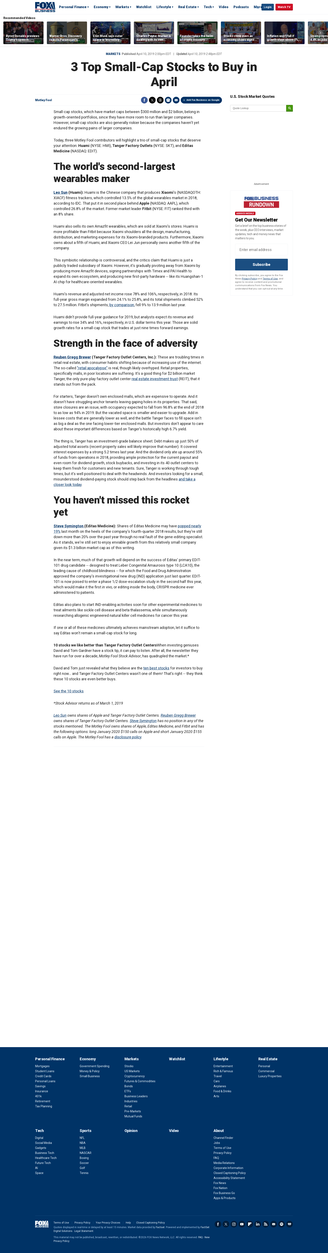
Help (128, 1222)
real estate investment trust (155, 379)
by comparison (121, 305)
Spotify (281, 1224)
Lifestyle (163, 7)
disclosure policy (127, 737)
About (219, 1130)
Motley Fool (43, 100)
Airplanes (220, 1086)
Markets (122, 7)
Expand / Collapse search (257, 7)
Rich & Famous (223, 1071)
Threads (160, 100)
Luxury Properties (270, 1076)
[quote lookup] (258, 108)
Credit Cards (43, 1076)
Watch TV (284, 7)
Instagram (234, 1224)
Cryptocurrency (134, 1076)
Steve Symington (69, 526)
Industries (130, 1101)
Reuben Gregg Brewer (72, 357)
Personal (264, 1066)
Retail (128, 1106)
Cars (217, 1081)
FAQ (216, 1158)
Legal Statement (83, 1231)
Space (39, 1173)
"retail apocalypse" (92, 368)
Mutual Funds (133, 1116)
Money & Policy (90, 1071)
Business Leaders (136, 1096)
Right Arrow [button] (320, 32)
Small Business (90, 1076)
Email (176, 100)
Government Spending (94, 1066)
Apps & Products (225, 1198)
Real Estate (187, 7)
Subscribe (261, 264)
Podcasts (241, 7)
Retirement (42, 1101)
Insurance (41, 1091)
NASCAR (85, 1153)
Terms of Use (270, 278)
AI (36, 1168)
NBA (83, 1143)
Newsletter (273, 1224)
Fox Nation (220, 1188)
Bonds (128, 1086)
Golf (82, 1168)
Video (223, 7)
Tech (208, 7)
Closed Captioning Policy (230, 1173)
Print (168, 100)
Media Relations (224, 1163)
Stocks (128, 1066)
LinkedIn (257, 1224)
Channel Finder (223, 1138)
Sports (85, 1130)
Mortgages (42, 1066)
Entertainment (223, 1066)
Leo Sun (61, 192)
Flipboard (249, 1224)
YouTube (241, 1224)
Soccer (84, 1163)
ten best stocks (156, 668)
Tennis (84, 1173)
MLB (83, 1148)
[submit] (289, 108)
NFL (82, 1138)
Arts (216, 1096)
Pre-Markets (132, 1111)
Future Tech (43, 1163)
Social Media (43, 1143)
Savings (40, 1086)
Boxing (84, 1158)
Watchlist (143, 7)
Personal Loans (45, 1081)
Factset (160, 1227)
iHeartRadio (289, 1224)
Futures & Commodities (139, 1081)
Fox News (220, 1183)
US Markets (132, 1071)
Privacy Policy (249, 278)
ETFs (127, 1091)
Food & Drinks (222, 1091)
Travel (218, 1076)
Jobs (217, 1143)
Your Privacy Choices (108, 1222)
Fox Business (45, 7)
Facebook (144, 100)
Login (268, 7)
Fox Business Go (224, 1193)
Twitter (152, 100)
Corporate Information (228, 1168)
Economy (101, 7)
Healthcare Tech (46, 1158)
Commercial (266, 1071)
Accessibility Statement (229, 1178)
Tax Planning (43, 1106)
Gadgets (40, 1148)
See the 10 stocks (69, 691)
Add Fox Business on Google (203, 100)
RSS (265, 1224)
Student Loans (44, 1071)
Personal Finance (73, 7)
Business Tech (44, 1153)
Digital (39, 1138)
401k (38, 1096)
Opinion (131, 1130)
